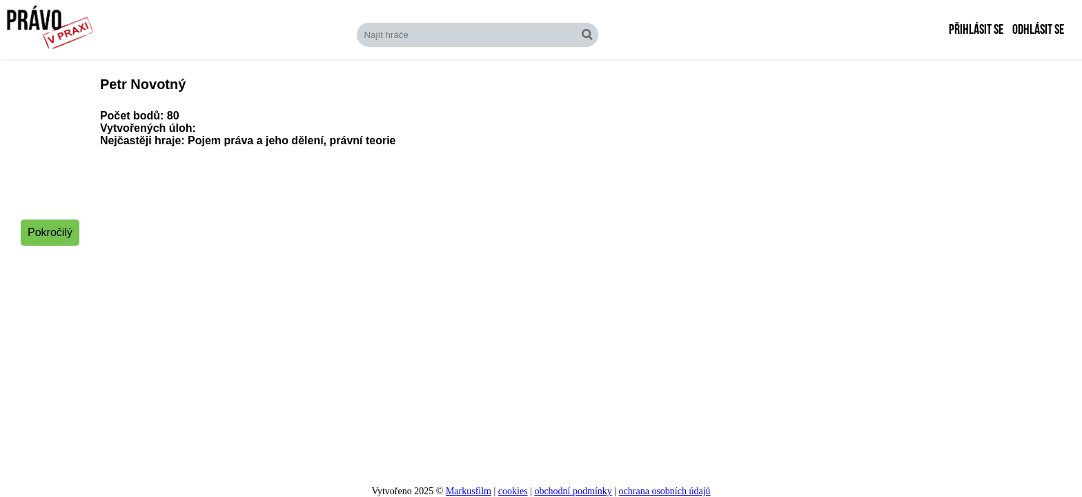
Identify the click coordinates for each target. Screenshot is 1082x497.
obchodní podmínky (572, 491)
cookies (513, 491)
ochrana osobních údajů (665, 491)
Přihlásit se (976, 29)
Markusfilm (468, 491)
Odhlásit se (1038, 29)
